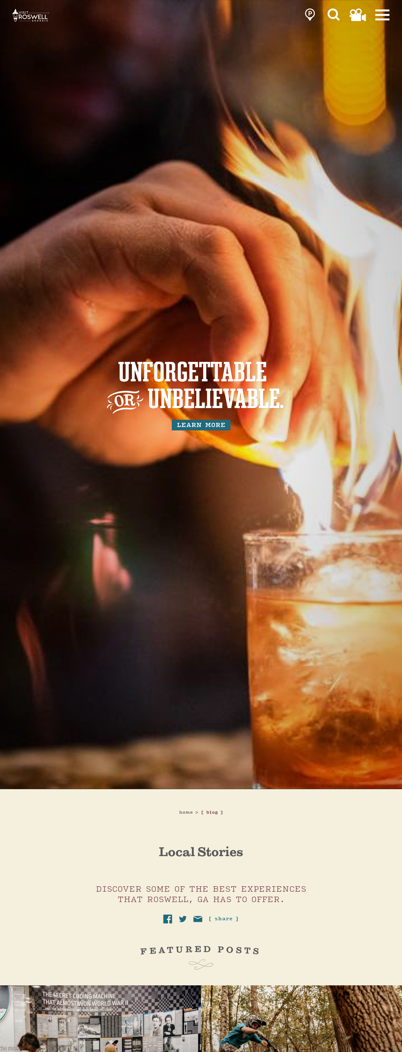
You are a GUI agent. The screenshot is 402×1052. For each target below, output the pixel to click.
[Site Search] (334, 16)
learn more (201, 425)
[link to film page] (358, 16)
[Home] (57, 24)
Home (188, 813)
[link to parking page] (310, 16)
